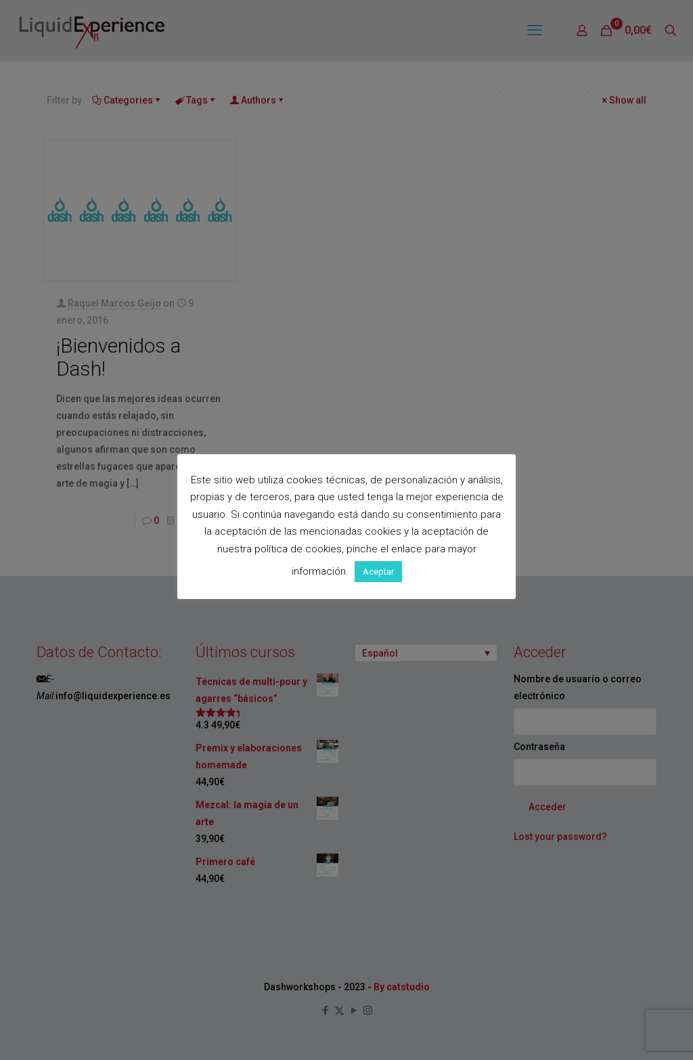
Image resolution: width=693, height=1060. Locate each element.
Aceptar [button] (378, 572)
